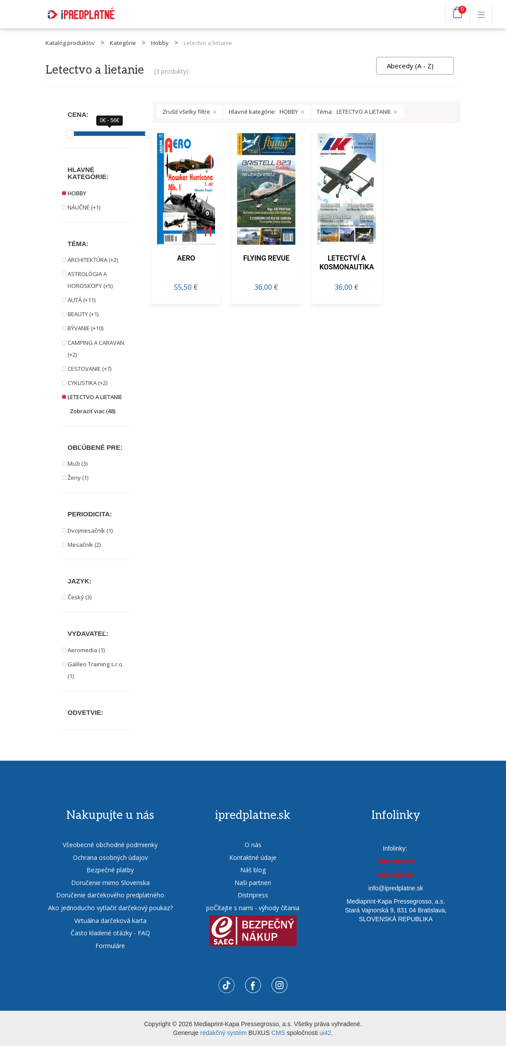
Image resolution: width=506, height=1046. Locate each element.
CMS (278, 1032)
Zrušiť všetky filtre (189, 112)
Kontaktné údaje (252, 857)
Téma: (357, 112)
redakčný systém (223, 1032)
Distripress (253, 895)
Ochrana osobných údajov (110, 857)
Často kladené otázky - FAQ (110, 933)
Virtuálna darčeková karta (110, 920)
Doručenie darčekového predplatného (110, 895)
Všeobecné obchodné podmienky (110, 845)
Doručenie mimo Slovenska (110, 882)
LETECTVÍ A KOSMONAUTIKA (346, 262)
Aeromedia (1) (86, 650)
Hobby (160, 43)
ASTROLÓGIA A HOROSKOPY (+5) (90, 280)
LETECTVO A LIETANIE (95, 397)
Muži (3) (77, 463)
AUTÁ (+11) (81, 300)
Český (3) (79, 597)
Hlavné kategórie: (267, 112)
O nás (253, 845)
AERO (186, 258)
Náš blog (253, 870)
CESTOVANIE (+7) (89, 369)
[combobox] (415, 66)
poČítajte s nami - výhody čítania (252, 908)
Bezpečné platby (110, 870)
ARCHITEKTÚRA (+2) (93, 260)
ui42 (325, 1032)
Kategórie (123, 43)
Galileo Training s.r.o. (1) (96, 670)
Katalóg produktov (70, 43)
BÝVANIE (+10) (85, 328)
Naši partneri (252, 882)
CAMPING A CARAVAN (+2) (96, 349)
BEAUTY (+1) (83, 314)
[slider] (69, 133)
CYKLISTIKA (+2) (87, 383)
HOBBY (77, 193)
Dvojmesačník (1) (90, 530)
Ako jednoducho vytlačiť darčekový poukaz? (110, 908)
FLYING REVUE (266, 258)
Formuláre (110, 945)
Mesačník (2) (84, 545)
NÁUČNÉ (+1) (84, 207)
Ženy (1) (78, 478)
